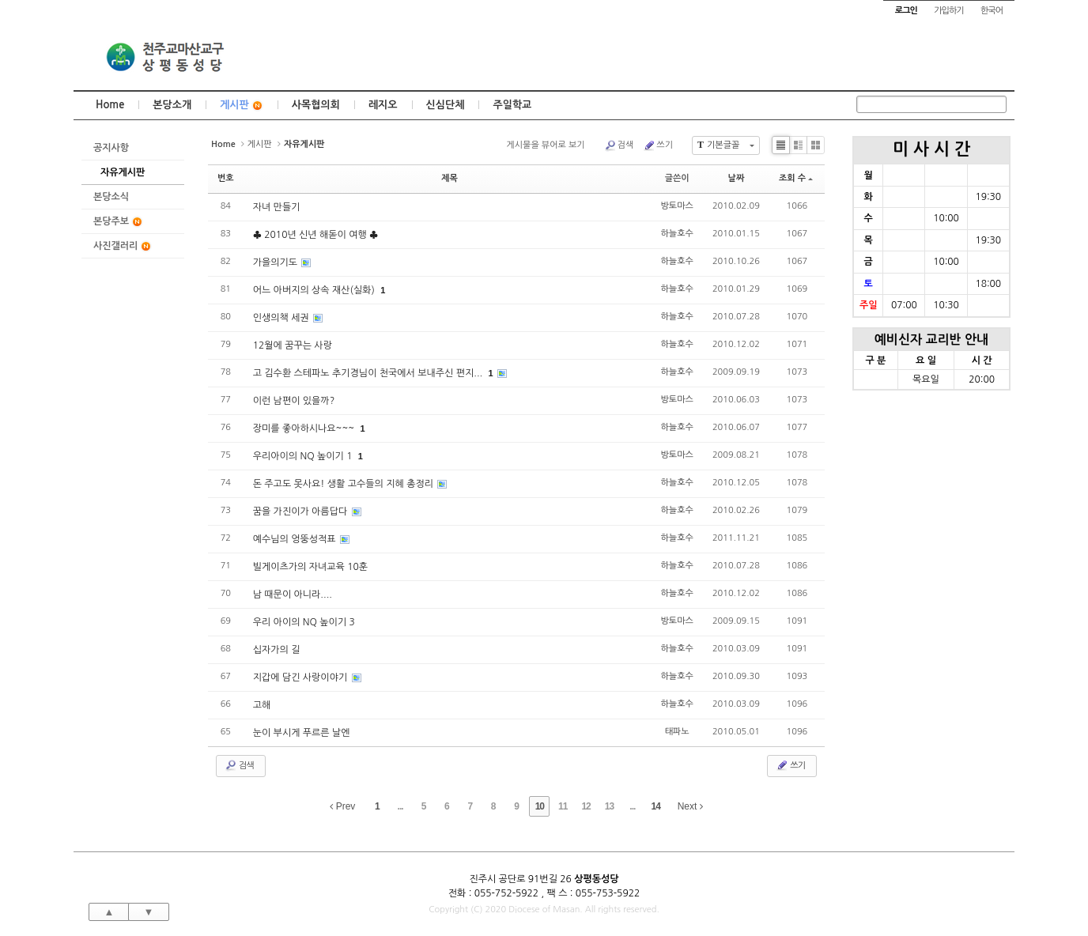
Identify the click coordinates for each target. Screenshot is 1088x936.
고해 (262, 705)
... (400, 806)
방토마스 (677, 206)
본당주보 (118, 222)
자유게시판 (122, 172)
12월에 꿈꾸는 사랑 (292, 345)
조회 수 (796, 178)
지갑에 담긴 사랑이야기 (301, 677)
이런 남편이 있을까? (294, 401)
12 (585, 806)
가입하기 (948, 10)
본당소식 (111, 197)
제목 (449, 178)
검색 (619, 145)
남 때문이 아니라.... (292, 594)
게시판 (241, 105)
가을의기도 (276, 262)
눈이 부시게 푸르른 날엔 (301, 733)
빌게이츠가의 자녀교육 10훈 (310, 567)
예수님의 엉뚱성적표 (295, 539)
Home (110, 105)
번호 (225, 178)
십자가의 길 (276, 650)
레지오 (383, 105)
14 (656, 806)
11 (562, 806)
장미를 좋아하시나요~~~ (305, 428)
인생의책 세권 (282, 318)
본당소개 (172, 105)
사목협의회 (316, 105)
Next (690, 806)
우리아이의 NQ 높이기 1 (304, 456)
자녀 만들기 (276, 207)
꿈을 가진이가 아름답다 (301, 511)
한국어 (991, 10)
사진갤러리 (122, 246)
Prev (342, 806)
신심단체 (445, 105)
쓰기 (658, 145)
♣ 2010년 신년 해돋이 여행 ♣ (316, 235)
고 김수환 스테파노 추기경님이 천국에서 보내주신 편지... (369, 373)
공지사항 (111, 148)
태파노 (677, 731)
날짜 (736, 178)
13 (609, 806)
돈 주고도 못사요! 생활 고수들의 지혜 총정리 (344, 484)
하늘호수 (677, 233)
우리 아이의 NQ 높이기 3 (304, 622)
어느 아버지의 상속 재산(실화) (315, 290)
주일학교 (512, 105)
